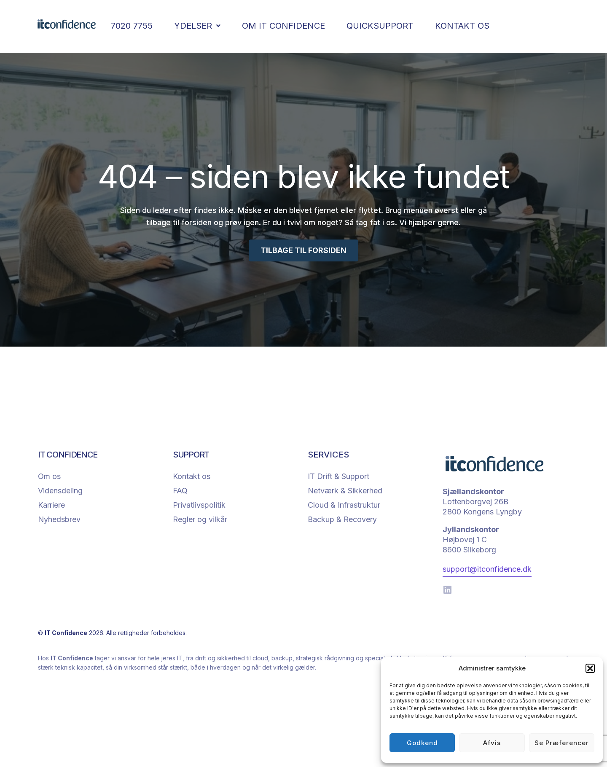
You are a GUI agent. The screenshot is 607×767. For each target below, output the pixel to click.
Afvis (492, 743)
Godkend (422, 743)
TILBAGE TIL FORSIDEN (303, 250)
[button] (590, 668)
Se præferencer (561, 743)
